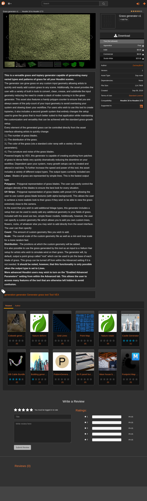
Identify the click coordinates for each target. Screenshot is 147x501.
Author (17, 306)
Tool (51, 294)
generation (10, 294)
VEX (56, 294)
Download (122, 35)
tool (47, 294)
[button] (10, 3)
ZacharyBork (138, 65)
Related (8, 306)
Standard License (136, 96)
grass (41, 294)
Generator (32, 294)
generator (21, 294)
